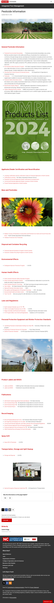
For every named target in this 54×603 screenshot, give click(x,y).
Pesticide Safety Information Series (13, 80)
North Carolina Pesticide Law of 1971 (13, 307)
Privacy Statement (34, 587)
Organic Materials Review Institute (12, 89)
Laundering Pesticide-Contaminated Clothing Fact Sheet (18, 325)
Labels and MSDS (8, 386)
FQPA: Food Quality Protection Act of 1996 (14, 309)
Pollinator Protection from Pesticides (13, 237)
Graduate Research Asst (6, 531)
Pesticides (6, 76)
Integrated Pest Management (13, 6)
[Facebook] (7, 583)
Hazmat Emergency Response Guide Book (14, 488)
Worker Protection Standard (11, 331)
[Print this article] (13, 509)
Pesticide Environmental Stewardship (13, 53)
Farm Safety (7, 286)
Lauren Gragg (5, 529)
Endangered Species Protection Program (14, 265)
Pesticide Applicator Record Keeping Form (14, 427)
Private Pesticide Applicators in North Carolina (15, 183)
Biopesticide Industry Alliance (11, 85)
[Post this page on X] (3, 509)
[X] (4, 583)
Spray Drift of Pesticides (10, 442)
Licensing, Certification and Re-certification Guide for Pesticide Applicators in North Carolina (26, 175)
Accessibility (13, 597)
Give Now (5, 567)
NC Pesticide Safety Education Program (14, 66)
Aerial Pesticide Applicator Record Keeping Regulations (18, 425)
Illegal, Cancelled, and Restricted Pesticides (15, 310)
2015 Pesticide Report (9, 402)
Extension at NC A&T (8, 565)
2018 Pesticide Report (9, 404)
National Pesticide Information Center (13, 288)
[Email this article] (9, 509)
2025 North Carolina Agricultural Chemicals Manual (16, 401)
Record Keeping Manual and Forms (13, 419)
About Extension (7, 554)
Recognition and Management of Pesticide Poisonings (17, 290)
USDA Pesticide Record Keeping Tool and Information (17, 429)
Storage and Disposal (9, 455)
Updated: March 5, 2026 (7, 14)
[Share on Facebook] (6, 509)
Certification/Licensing (9, 177)
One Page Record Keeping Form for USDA (14, 421)
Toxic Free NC (7, 294)
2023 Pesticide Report (9, 406)
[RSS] (10, 583)
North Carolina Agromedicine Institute (13, 280)
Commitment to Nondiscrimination (15, 587)
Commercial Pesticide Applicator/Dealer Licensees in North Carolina (21, 181)
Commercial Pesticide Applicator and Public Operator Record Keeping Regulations (24, 423)
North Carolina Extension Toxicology (13, 284)
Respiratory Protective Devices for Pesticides (15, 329)
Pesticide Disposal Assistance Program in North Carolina (18, 250)
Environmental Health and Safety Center (14, 292)
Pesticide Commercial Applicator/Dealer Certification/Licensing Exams (21, 179)
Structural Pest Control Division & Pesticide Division (16, 72)
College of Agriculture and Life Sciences (13, 561)
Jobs (4, 556)
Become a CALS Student (9, 563)
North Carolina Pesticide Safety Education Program (17, 278)
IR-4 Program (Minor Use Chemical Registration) (16, 312)
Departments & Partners (9, 558)
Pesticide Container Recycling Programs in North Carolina (18, 252)
